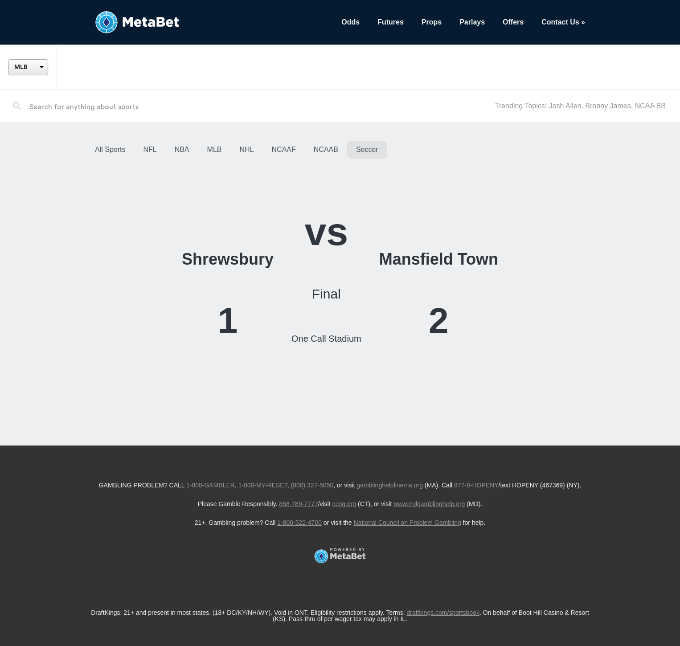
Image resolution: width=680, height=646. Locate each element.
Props (432, 22)
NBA (182, 149)
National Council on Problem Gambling (407, 522)
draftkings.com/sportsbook (443, 612)
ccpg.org (344, 503)
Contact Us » (563, 22)
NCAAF (284, 149)
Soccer (367, 149)
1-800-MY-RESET (262, 485)
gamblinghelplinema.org (389, 485)
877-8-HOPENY (476, 485)
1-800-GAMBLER (210, 485)
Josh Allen (565, 106)
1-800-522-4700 (299, 522)
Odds (350, 22)
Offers (513, 22)
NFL (149, 149)
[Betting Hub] (209, 22)
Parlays (472, 22)
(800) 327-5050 (312, 485)
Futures (390, 22)
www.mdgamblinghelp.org (429, 503)
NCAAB (326, 149)
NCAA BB (650, 106)
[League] (28, 67)
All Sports (110, 149)
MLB (214, 149)
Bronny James (608, 106)
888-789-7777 (298, 503)
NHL (247, 149)
